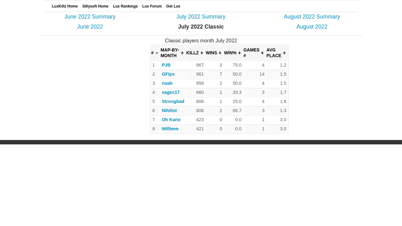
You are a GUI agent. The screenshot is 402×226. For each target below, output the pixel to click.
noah (167, 83)
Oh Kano (171, 119)
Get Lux (173, 6)
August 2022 (312, 27)
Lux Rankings (125, 6)
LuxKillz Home (65, 6)
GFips (168, 74)
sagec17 (171, 92)
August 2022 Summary (312, 16)
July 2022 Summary (201, 16)
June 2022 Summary (89, 16)
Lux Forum (152, 6)
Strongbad (173, 101)
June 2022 (90, 27)
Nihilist (169, 110)
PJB (166, 64)
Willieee (170, 128)
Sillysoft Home (95, 6)
